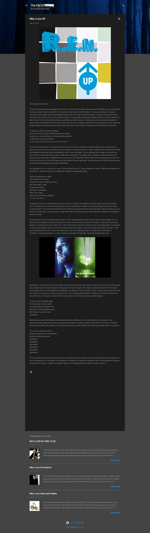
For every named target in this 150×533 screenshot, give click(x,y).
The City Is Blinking (42, 5)
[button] (119, 19)
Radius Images (80, 527)
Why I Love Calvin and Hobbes (43, 493)
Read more (115, 461)
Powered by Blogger (75, 523)
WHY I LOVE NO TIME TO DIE (43, 441)
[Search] (123, 6)
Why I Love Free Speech (40, 467)
